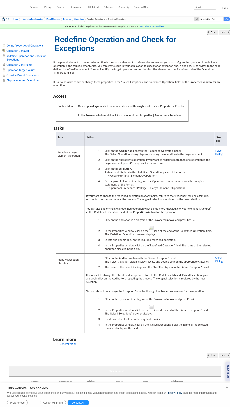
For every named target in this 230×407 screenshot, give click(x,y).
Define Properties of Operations (24, 45)
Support (61, 7)
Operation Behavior (17, 50)
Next (223, 32)
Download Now (142, 7)
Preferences (17, 402)
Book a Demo (227, 371)
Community (123, 7)
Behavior (67, 19)
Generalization (68, 344)
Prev (213, 32)
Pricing (48, 7)
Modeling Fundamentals (33, 19)
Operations (79, 19)
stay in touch (116, 371)
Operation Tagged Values (20, 70)
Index (15, 19)
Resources (76, 7)
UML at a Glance (65, 381)
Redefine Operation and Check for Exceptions (26, 57)
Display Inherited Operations (23, 80)
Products (35, 7)
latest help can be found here (151, 26)
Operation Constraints (19, 64)
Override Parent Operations (22, 75)
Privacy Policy (174, 392)
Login (223, 7)
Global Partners (177, 381)
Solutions (109, 7)
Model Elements (53, 19)
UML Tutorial (93, 7)
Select (219, 152)
